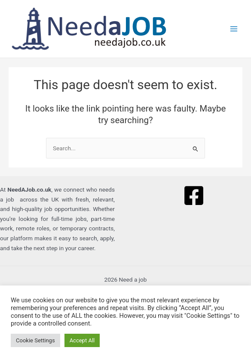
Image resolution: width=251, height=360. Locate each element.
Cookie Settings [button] (35, 340)
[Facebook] (194, 195)
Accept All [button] (82, 340)
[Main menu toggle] (234, 29)
